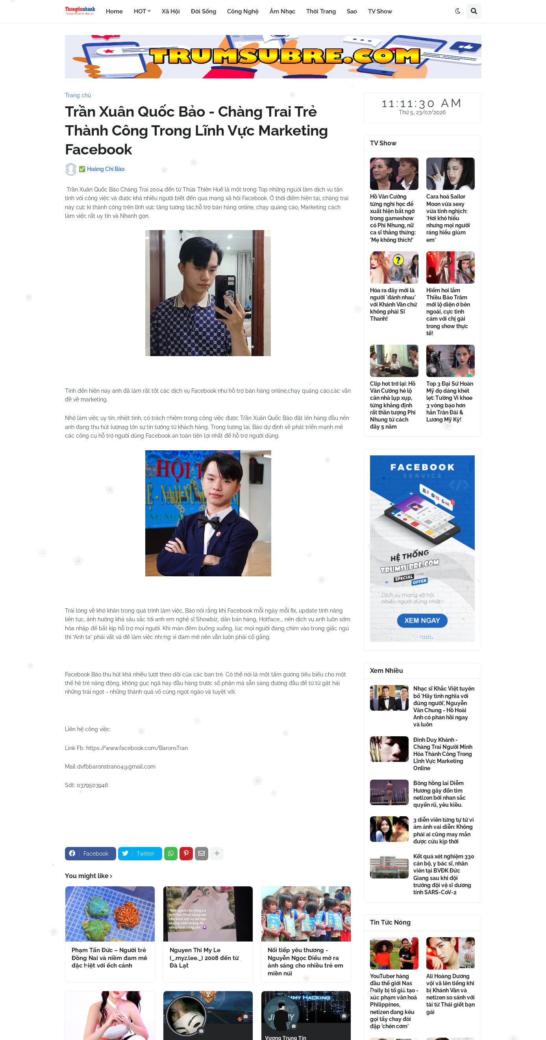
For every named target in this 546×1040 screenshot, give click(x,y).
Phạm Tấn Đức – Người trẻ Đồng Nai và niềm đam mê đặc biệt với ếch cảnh (109, 958)
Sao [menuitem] (352, 11)
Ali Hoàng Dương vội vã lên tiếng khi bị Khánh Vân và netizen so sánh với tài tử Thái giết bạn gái (450, 994)
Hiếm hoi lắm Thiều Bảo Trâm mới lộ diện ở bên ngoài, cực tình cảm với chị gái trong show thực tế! (448, 311)
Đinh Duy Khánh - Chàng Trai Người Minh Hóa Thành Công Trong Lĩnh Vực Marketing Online (442, 754)
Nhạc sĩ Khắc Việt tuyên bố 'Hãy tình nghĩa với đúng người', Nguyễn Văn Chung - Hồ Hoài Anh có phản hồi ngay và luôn (443, 706)
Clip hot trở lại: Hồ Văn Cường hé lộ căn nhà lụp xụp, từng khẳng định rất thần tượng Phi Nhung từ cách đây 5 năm (393, 405)
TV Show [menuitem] (380, 11)
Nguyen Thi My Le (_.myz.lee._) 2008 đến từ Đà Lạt (204, 958)
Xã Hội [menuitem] (171, 11)
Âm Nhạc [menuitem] (282, 11)
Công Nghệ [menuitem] (243, 11)
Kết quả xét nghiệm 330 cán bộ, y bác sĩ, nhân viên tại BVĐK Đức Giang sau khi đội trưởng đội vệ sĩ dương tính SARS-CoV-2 (443, 874)
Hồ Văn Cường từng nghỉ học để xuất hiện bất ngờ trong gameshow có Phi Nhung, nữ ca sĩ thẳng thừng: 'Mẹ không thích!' (393, 218)
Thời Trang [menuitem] (321, 11)
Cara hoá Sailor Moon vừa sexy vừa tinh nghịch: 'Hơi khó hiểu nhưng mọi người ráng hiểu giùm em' (448, 218)
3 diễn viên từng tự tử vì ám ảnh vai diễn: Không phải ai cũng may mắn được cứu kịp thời (443, 831)
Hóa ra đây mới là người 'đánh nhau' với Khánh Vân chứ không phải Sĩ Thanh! (393, 304)
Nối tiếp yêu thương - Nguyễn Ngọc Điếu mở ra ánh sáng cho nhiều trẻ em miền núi (305, 962)
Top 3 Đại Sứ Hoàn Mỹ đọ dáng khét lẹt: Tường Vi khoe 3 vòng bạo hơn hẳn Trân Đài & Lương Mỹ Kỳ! (449, 402)
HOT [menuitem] (140, 11)
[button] (457, 11)
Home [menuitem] (114, 11)
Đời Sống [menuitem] (203, 11)
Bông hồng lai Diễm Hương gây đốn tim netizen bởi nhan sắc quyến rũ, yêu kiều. (439, 794)
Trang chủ (78, 95)
